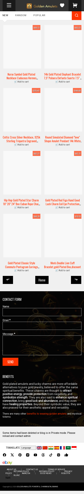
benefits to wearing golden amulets (47, 416)
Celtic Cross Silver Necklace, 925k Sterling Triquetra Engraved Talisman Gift (21, 141)
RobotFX (65, 476)
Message (9, 333)
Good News (45, 476)
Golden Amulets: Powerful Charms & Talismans (37, 490)
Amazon (26, 476)
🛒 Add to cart (21, 81)
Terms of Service (56, 473)
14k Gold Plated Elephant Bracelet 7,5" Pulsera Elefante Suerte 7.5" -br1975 (62, 78)
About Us (11, 473)
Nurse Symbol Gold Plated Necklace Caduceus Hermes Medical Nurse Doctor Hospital (21, 78)
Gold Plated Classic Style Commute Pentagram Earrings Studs (21, 267)
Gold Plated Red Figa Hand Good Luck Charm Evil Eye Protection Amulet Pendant (62, 204)
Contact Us (32, 473)
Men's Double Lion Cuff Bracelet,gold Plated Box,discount (62, 265)
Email (6, 320)
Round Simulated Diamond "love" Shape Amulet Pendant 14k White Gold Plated (62, 141)
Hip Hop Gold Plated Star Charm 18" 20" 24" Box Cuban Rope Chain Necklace (21, 204)
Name (6, 306)
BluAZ (17, 478)
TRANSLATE (13, 451)
